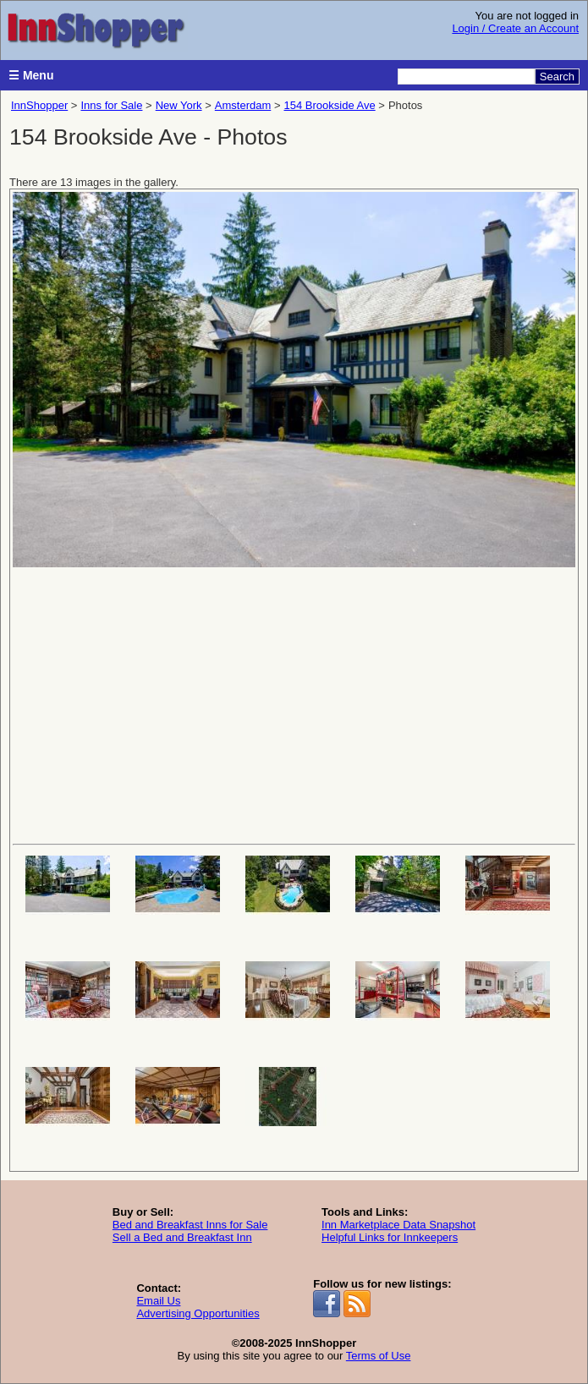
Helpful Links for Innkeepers (389, 1237)
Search (557, 76)
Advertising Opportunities (197, 1313)
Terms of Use (378, 1355)
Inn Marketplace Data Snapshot (398, 1224)
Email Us (158, 1300)
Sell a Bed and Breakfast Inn (182, 1237)
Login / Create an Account (515, 28)
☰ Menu (30, 75)
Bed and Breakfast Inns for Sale (190, 1224)
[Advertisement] (294, 704)
